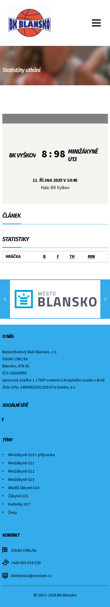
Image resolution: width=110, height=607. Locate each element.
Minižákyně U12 (21, 471)
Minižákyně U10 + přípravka (31, 454)
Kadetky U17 (19, 504)
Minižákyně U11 (21, 463)
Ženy (12, 512)
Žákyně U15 (18, 495)
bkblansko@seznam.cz (31, 575)
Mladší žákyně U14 (23, 487)
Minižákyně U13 (21, 479)
